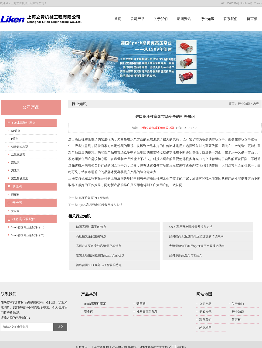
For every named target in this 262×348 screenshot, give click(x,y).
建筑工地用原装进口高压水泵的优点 (100, 255)
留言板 (252, 19)
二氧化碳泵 (18, 154)
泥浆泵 (15, 170)
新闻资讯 (184, 19)
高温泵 (15, 162)
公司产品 (137, 19)
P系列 (14, 138)
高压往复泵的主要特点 (94, 198)
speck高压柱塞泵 (24, 122)
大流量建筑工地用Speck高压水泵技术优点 (197, 246)
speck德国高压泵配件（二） (28, 235)
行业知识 (207, 19)
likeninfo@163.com (251, 3)
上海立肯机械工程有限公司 (157, 128)
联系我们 (231, 19)
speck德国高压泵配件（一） (28, 227)
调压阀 (17, 186)
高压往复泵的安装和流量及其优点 (98, 246)
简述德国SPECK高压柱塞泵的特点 (99, 265)
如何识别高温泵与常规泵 (185, 255)
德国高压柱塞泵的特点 (91, 227)
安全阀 (17, 203)
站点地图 (205, 327)
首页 (117, 19)
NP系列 (15, 131)
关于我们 (161, 19)
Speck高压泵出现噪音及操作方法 (100, 205)
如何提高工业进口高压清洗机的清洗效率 (196, 236)
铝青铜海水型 (19, 146)
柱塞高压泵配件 (23, 219)
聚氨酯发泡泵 (19, 178)
